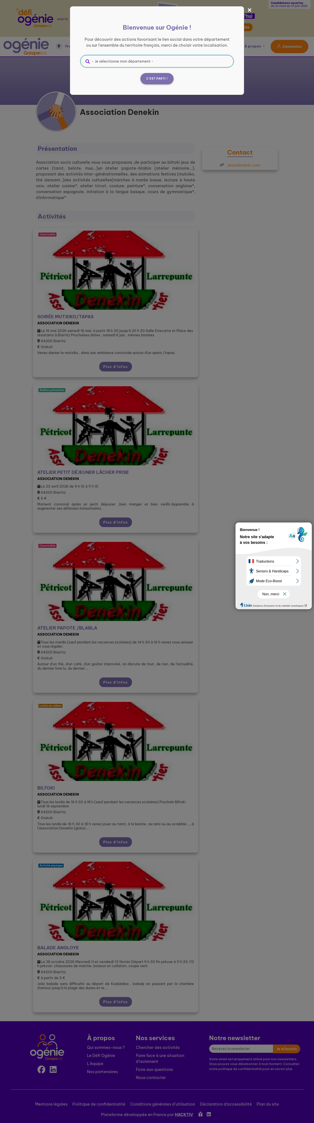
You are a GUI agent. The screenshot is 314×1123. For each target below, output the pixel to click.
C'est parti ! (157, 78)
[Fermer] (249, 10)
